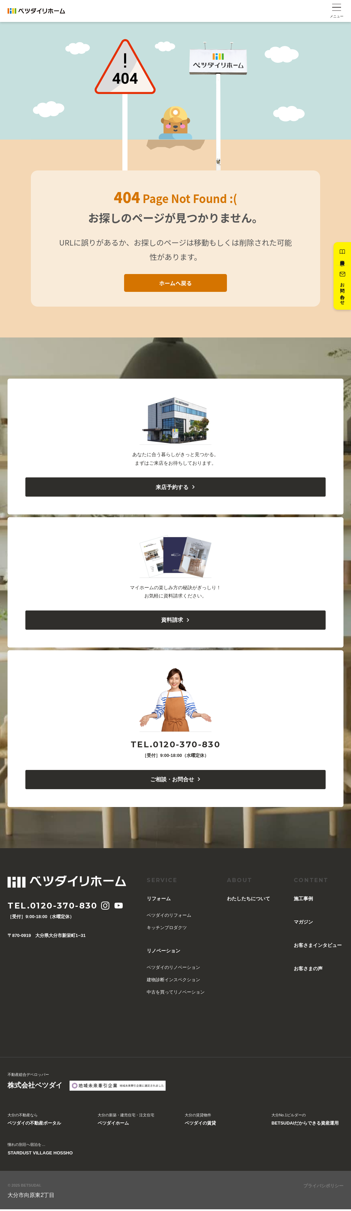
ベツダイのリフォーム (169, 917)
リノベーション (163, 952)
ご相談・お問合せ (175, 781)
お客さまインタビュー (318, 947)
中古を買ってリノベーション (176, 994)
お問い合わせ (341, 289)
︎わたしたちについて (248, 900)
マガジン (303, 923)
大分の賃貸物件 (200, 1122)
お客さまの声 (308, 970)
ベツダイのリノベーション (173, 969)
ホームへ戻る (175, 283)
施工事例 (303, 900)
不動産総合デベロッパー (35, 1083)
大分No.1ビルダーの (305, 1122)
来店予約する (176, 487)
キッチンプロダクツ (167, 929)
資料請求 (341, 254)
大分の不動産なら (34, 1122)
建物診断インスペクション (173, 981)
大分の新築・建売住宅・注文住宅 (126, 1122)
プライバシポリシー (323, 1187)
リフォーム (159, 900)
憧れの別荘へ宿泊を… (40, 1151)
